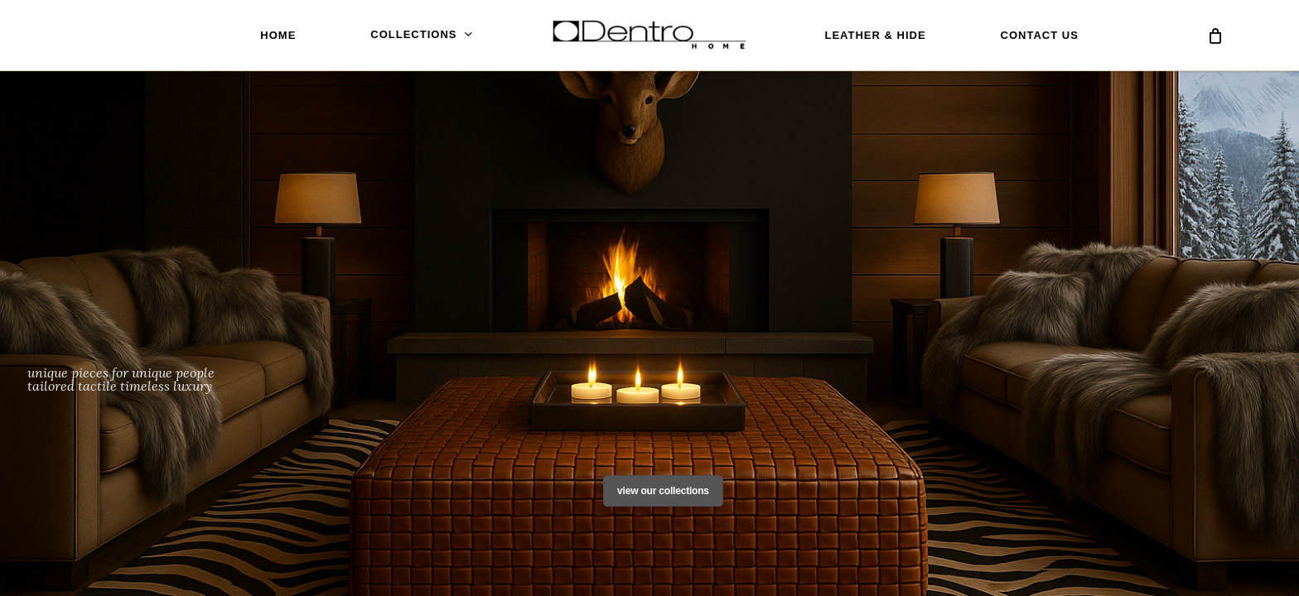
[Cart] (1215, 35)
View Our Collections (663, 491)
